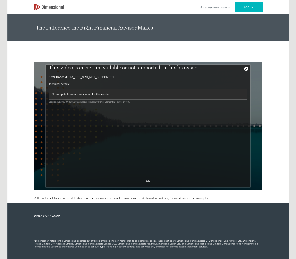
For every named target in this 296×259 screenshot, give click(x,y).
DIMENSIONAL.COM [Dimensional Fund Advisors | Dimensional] (47, 215)
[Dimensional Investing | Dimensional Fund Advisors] (49, 7)
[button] (249, 7)
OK (148, 180)
